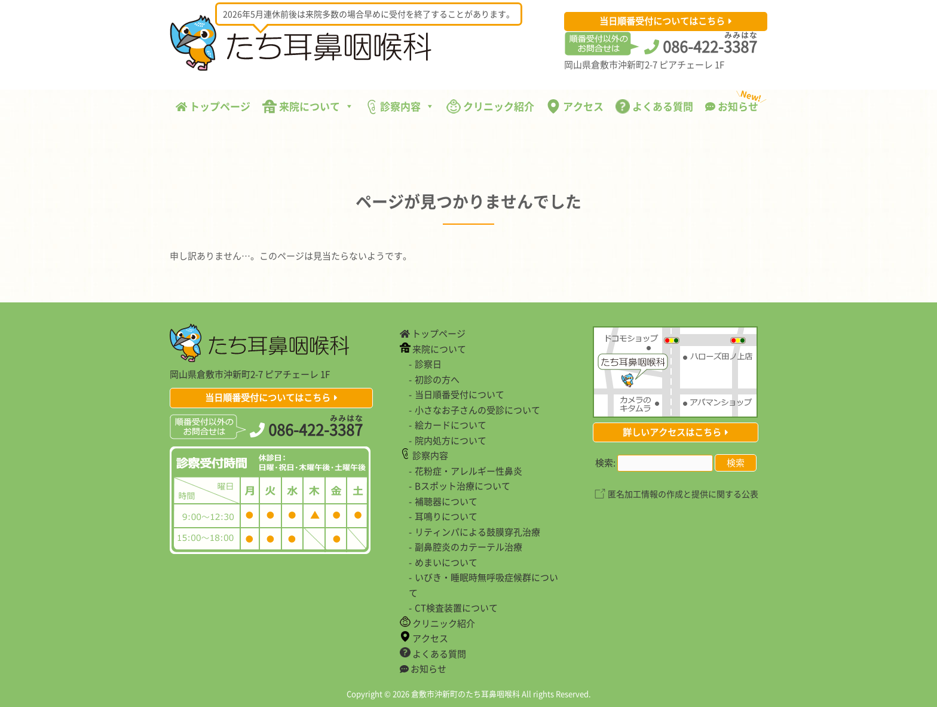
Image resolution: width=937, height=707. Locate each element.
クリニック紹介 (490, 106)
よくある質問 (654, 106)
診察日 (428, 364)
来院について (308, 106)
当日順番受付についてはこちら (662, 20)
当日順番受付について (459, 394)
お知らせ (734, 103)
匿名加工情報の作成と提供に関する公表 (683, 494)
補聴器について (446, 501)
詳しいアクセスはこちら (672, 432)
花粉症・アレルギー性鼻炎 (468, 471)
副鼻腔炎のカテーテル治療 (468, 546)
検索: (605, 462)
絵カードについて (450, 424)
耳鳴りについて (446, 516)
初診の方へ (437, 379)
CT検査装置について (456, 607)
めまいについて (446, 562)
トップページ (213, 106)
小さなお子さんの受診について (477, 410)
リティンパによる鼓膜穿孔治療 (477, 531)
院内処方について (450, 440)
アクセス (575, 106)
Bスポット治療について (462, 485)
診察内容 (400, 106)
